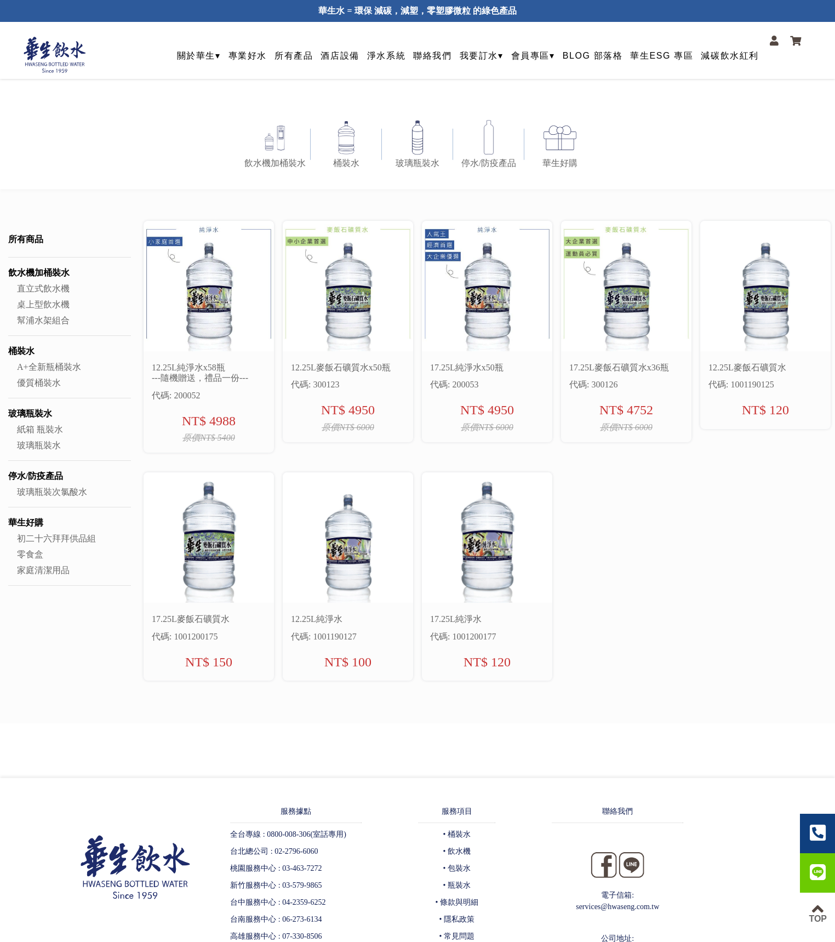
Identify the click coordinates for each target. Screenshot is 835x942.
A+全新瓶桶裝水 (49, 367)
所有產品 (293, 55)
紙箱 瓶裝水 (40, 429)
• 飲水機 (457, 851)
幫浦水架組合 (43, 320)
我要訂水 (479, 55)
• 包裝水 (457, 868)
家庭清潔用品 (43, 570)
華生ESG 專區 (661, 55)
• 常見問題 (456, 936)
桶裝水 (21, 351)
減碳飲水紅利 (730, 55)
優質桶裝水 (39, 382)
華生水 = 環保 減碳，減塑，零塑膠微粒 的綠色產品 (417, 10)
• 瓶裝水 (457, 885)
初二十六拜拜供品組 (56, 538)
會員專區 (530, 55)
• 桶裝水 (457, 834)
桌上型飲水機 (43, 304)
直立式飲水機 (43, 288)
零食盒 (30, 554)
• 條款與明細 (457, 902)
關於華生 (196, 55)
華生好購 (25, 522)
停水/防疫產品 (35, 476)
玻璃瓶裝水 (30, 413)
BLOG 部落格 (593, 55)
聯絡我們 (432, 55)
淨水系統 (386, 55)
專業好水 (247, 55)
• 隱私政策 (456, 919)
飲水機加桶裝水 (39, 272)
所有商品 (25, 239)
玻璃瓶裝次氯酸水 (52, 491)
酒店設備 (340, 55)
